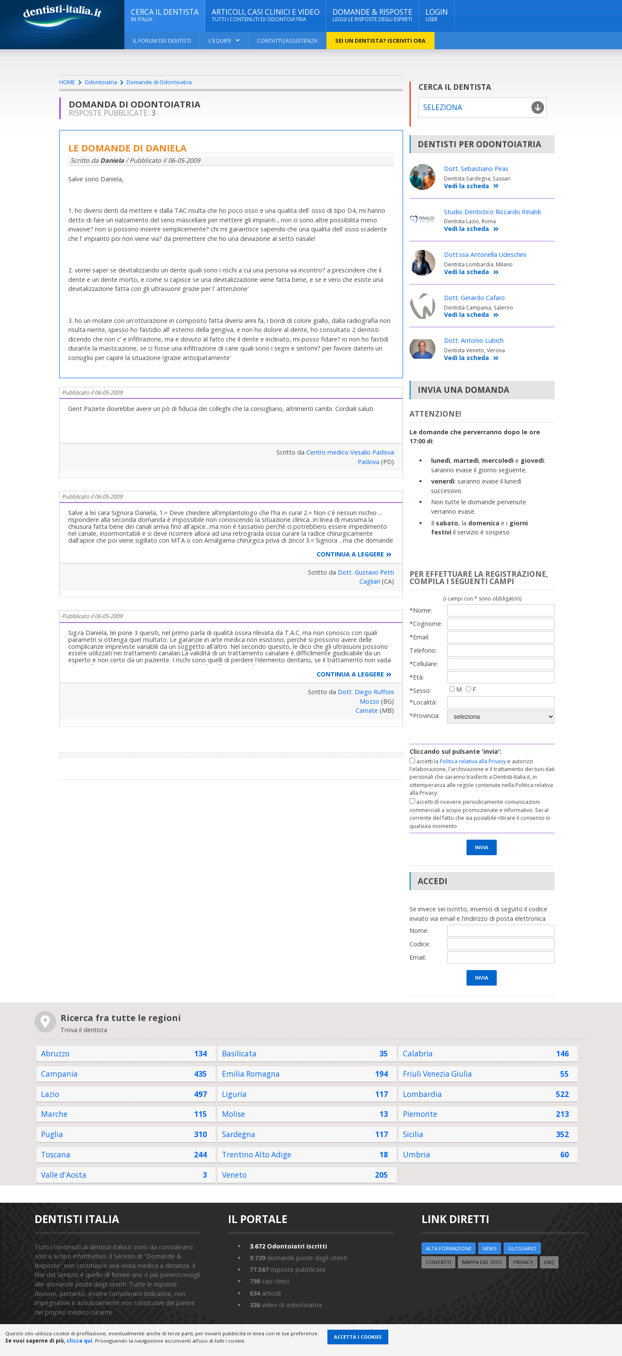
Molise (233, 1114)
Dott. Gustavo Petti (366, 572)
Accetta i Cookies (358, 1337)
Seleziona (442, 107)
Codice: (419, 944)
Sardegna (238, 1134)
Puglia (52, 1134)
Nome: (418, 930)
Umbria (416, 1155)
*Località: (423, 702)
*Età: (416, 677)
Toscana (55, 1155)
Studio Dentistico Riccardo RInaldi (492, 212)
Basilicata (239, 1054)
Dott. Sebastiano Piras (476, 168)
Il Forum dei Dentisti (162, 40)
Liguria (234, 1094)
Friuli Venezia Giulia (437, 1074)
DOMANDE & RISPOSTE (373, 15)
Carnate (366, 710)
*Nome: (420, 610)
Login (436, 15)
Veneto (234, 1175)
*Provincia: (424, 715)
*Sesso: (420, 690)
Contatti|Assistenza (287, 40)
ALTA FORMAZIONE (448, 1248)
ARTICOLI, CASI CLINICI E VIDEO (266, 15)
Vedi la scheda (471, 186)
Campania (59, 1074)
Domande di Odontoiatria (159, 82)
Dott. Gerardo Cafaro (474, 298)
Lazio (50, 1094)
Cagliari (369, 581)
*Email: (419, 637)
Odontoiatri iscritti (288, 1246)
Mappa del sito (482, 1262)
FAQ (549, 1262)
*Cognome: (425, 624)
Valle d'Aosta (63, 1175)
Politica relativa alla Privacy (473, 761)
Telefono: (423, 650)
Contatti (438, 1262)
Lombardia (422, 1094)
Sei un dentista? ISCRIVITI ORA (380, 40)
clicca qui (79, 1340)
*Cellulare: (423, 664)
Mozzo (369, 701)
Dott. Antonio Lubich (474, 340)
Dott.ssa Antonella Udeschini (485, 254)
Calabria (418, 1054)
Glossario (522, 1248)
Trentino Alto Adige (256, 1155)
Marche (54, 1114)
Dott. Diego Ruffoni (366, 692)
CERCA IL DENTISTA (165, 15)
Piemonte (420, 1114)
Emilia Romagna (251, 1074)
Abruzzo (55, 1054)
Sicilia (413, 1134)
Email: (417, 957)
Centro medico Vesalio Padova (350, 452)
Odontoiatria (101, 82)
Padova (368, 462)
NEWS (489, 1248)
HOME (67, 82)
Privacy (523, 1262)
